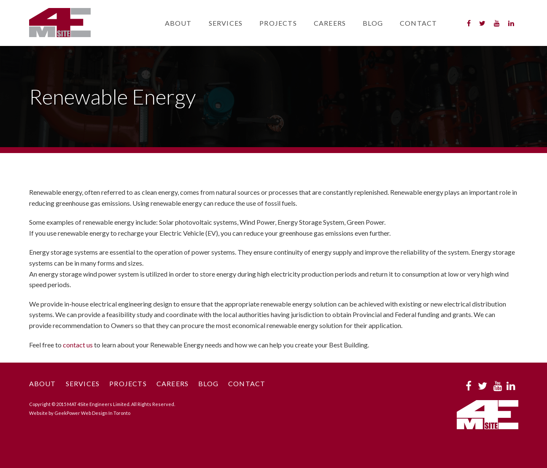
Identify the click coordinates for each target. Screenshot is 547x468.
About (178, 23)
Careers (330, 23)
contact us (78, 345)
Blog (373, 23)
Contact (418, 23)
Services (226, 23)
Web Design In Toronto (105, 413)
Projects (278, 23)
